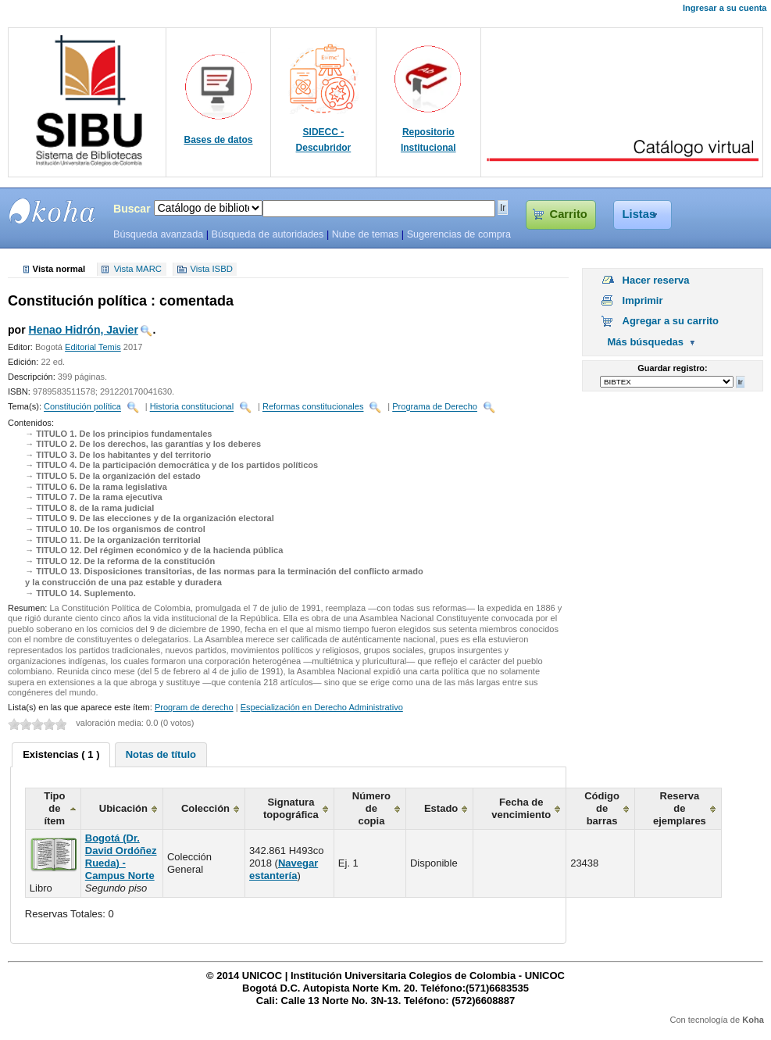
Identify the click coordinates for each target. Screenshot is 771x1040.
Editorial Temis (93, 347)
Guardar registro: (672, 368)
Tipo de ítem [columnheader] (54, 808)
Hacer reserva (656, 280)
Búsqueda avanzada (158, 234)
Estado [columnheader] (441, 808)
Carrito (568, 214)
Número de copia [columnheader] (371, 808)
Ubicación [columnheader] (123, 808)
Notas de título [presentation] (161, 754)
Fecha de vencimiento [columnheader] (521, 808)
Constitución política (82, 407)
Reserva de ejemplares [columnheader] (679, 808)
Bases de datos (218, 139)
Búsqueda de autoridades (267, 234)
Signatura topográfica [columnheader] (291, 808)
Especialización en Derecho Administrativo (322, 707)
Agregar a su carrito (671, 321)
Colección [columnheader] (205, 808)
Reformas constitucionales (313, 407)
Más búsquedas (646, 342)
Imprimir (643, 300)
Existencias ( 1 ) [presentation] (61, 754)
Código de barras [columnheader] (601, 808)
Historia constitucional (192, 407)
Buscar (132, 208)
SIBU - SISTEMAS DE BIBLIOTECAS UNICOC (52, 211)
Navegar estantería (283, 869)
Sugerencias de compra (459, 234)
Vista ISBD (211, 269)
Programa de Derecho (434, 407)
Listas (639, 214)
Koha (753, 1019)
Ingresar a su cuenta (724, 8)
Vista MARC (138, 269)
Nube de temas (365, 234)
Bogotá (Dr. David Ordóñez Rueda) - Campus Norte (121, 856)
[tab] (61, 754)
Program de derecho (194, 707)
